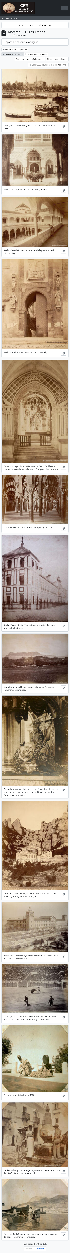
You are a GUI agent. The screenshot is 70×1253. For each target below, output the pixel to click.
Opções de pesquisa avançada (21, 42)
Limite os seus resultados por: (35, 25)
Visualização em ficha (13, 54)
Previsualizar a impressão (15, 49)
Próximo (40, 1248)
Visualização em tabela (36, 54)
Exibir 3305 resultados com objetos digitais (48, 65)
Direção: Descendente (56, 59)
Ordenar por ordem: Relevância (29, 59)
